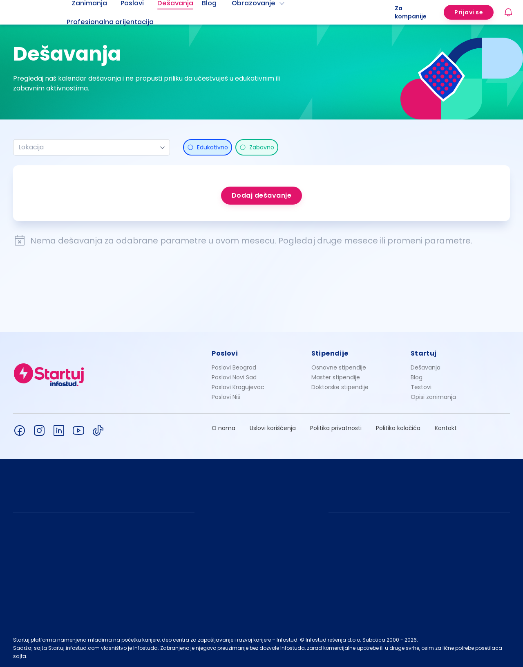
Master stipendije (335, 377)
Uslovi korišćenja (273, 428)
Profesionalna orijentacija (110, 22)
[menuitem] (120, 22)
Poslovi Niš (226, 397)
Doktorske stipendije (340, 387)
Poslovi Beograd (234, 367)
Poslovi (225, 353)
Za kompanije (411, 12)
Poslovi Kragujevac (238, 387)
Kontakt (446, 428)
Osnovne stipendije (338, 367)
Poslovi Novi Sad (234, 377)
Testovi (421, 387)
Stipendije (330, 353)
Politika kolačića (398, 428)
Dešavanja (425, 367)
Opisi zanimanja (433, 397)
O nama (223, 428)
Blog (416, 377)
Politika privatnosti (336, 428)
